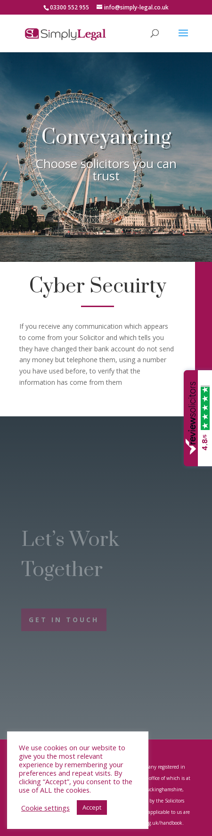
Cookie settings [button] (45, 808)
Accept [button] (91, 807)
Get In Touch (64, 619)
